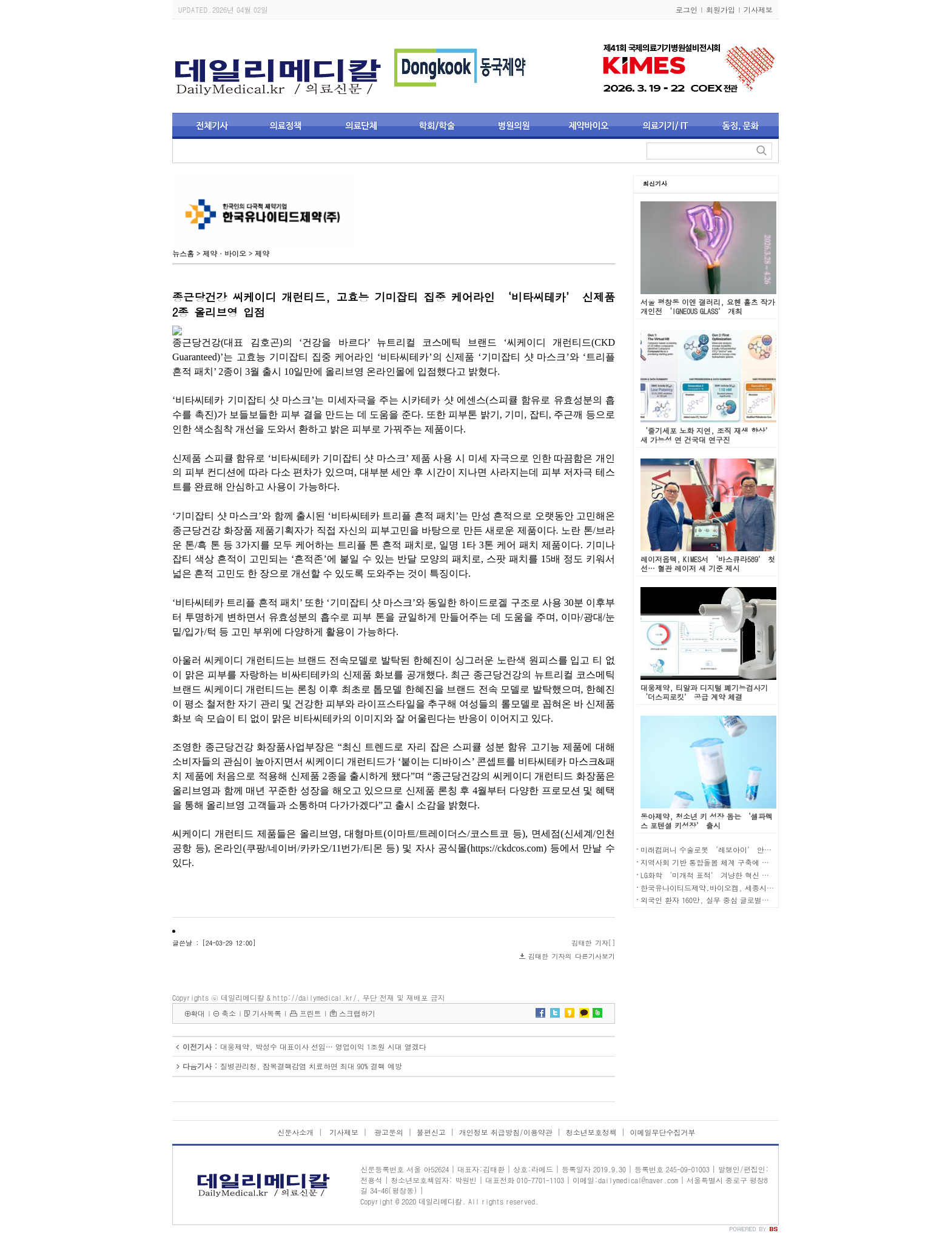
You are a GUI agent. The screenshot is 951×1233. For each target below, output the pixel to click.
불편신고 (431, 1132)
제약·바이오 (224, 253)
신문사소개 (295, 1132)
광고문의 (387, 1132)
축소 (228, 1013)
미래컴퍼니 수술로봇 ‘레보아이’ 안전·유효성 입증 (729, 849)
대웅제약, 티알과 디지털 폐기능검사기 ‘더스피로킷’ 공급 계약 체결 (704, 692)
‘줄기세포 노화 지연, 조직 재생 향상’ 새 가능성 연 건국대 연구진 (706, 435)
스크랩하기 (357, 1013)
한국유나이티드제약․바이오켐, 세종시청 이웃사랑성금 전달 (738, 887)
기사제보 (758, 9)
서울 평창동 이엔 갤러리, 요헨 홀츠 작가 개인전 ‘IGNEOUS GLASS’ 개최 (707, 306)
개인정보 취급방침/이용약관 (506, 1132)
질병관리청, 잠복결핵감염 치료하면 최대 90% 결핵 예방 (311, 1066)
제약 (262, 253)
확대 (197, 1013)
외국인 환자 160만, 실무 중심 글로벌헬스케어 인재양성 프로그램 (747, 900)
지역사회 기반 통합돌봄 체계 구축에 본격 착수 (716, 862)
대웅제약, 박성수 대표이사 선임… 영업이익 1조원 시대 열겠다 (323, 1046)
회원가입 (720, 9)
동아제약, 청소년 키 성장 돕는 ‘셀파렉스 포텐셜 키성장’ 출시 (706, 820)
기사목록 (266, 1013)
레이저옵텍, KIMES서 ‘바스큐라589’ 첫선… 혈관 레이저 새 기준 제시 (707, 563)
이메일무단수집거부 (663, 1132)
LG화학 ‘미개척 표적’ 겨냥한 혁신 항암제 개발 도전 (729, 875)
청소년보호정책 (591, 1132)
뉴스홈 (183, 253)
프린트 (310, 1013)
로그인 (686, 9)
